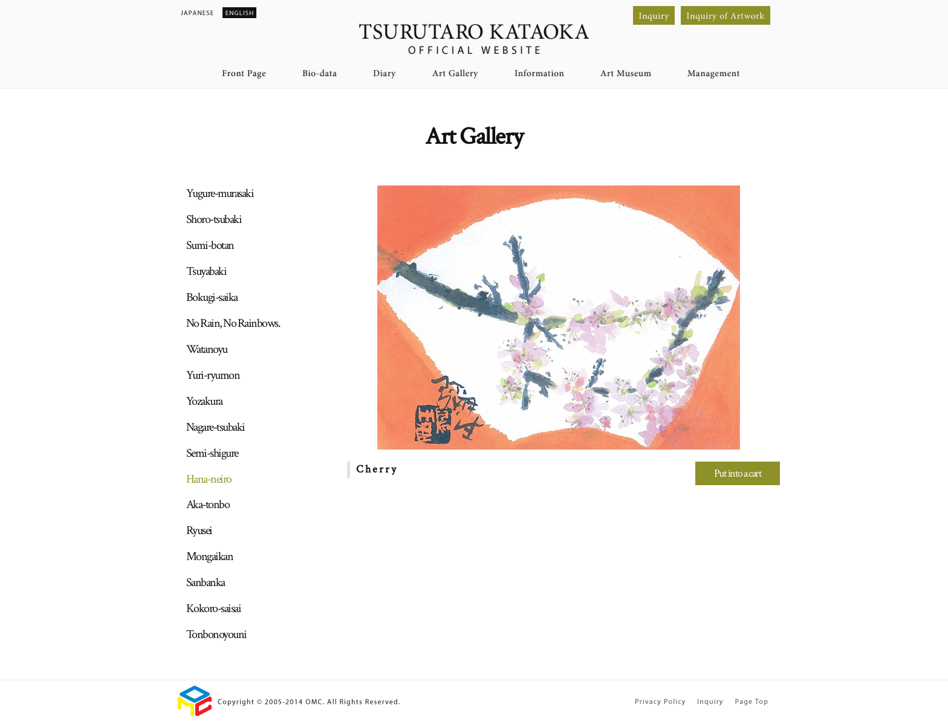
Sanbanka (205, 582)
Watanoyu (206, 349)
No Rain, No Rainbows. (233, 323)
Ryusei (199, 530)
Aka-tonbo (208, 504)
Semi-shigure (212, 453)
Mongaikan (209, 556)
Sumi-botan (210, 245)
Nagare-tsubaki (215, 427)
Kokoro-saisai (213, 608)
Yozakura (204, 401)
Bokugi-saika (212, 297)
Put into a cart (738, 473)
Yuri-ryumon (213, 375)
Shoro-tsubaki (214, 219)
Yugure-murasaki (220, 193)
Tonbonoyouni (216, 634)
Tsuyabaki (206, 271)
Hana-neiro (209, 479)
